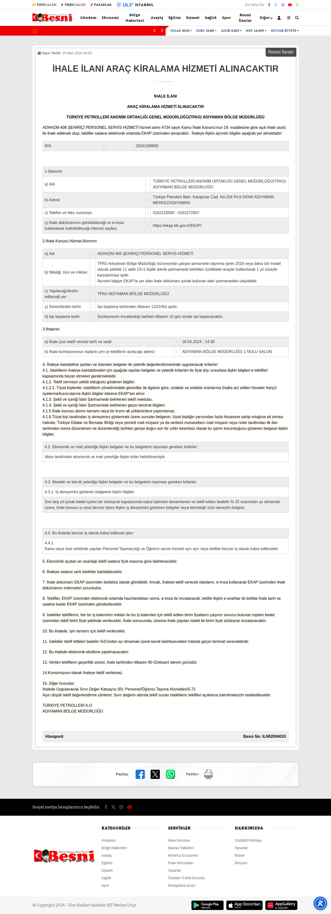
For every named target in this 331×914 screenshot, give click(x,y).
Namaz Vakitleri (181, 848)
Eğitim (174, 17)
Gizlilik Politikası (248, 841)
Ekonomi (110, 17)
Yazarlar (174, 871)
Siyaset (193, 17)
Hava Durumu (179, 841)
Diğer (265, 17)
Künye (240, 856)
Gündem (88, 17)
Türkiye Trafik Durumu (186, 878)
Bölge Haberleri (134, 18)
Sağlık (211, 17)
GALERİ (44, 5)
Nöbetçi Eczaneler (183, 856)
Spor (226, 17)
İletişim (241, 863)
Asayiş (157, 17)
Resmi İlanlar (245, 18)
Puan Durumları (180, 863)
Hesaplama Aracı (181, 886)
